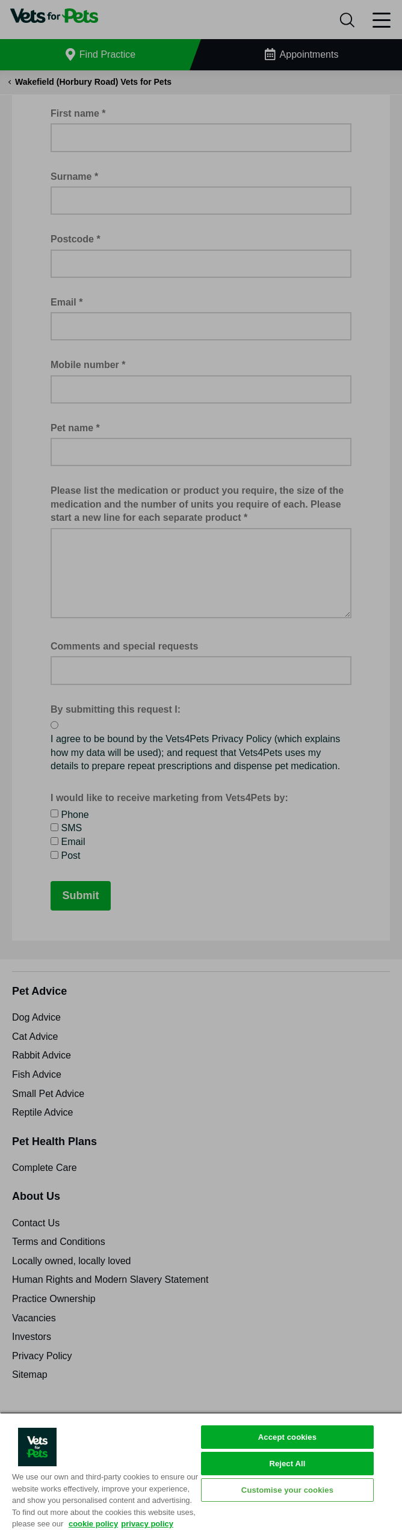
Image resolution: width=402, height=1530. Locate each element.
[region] (201, 1471)
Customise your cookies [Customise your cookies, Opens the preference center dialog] (287, 1490)
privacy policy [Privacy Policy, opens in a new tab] (147, 1523)
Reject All (287, 1463)
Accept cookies (287, 1437)
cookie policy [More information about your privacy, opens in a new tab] (93, 1523)
